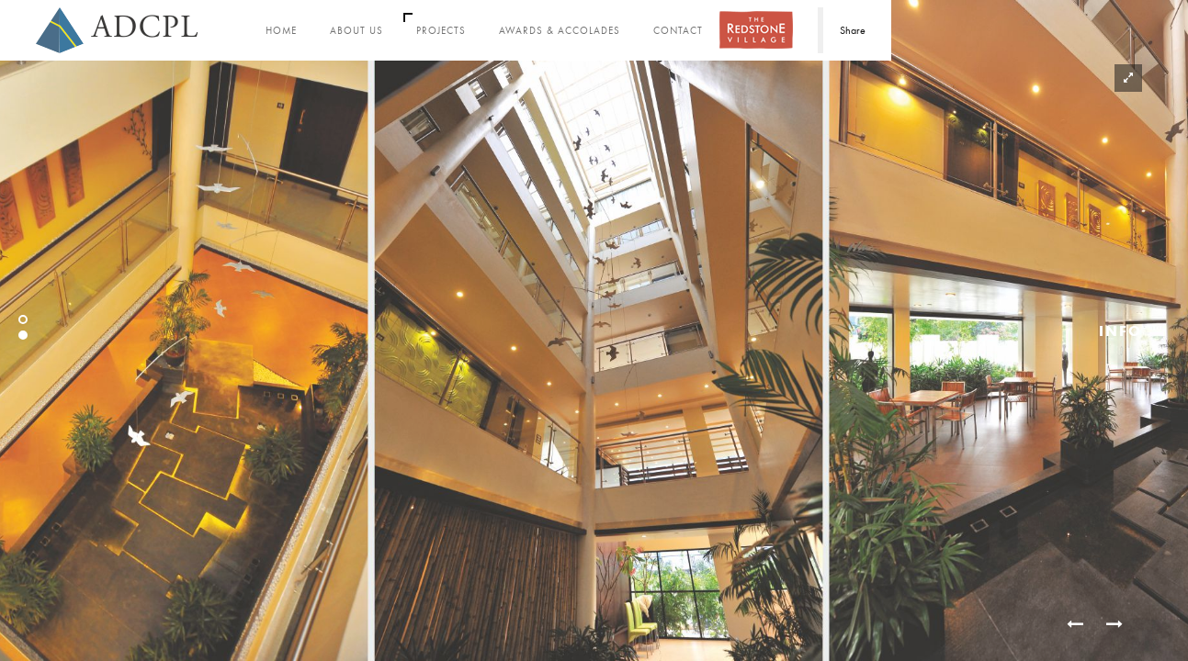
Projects (441, 31)
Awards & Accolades (559, 31)
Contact (678, 31)
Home (281, 31)
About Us (356, 31)
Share (853, 30)
